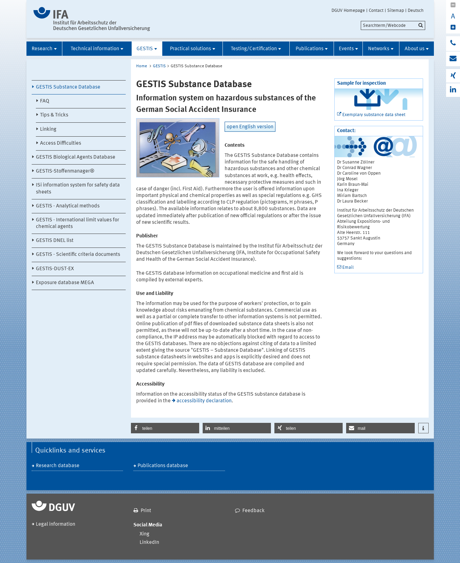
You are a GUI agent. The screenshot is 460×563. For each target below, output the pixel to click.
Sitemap (395, 10)
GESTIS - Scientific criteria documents (78, 254)
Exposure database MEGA (65, 283)
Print (146, 510)
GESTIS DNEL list (54, 240)
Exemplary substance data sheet (373, 115)
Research (42, 49)
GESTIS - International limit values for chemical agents (77, 223)
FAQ (44, 101)
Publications (309, 49)
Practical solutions (190, 49)
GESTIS (145, 49)
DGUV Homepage (348, 10)
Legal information (55, 524)
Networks (378, 49)
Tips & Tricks (54, 115)
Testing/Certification (254, 49)
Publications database (163, 466)
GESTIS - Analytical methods (68, 206)
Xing (144, 534)
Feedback (253, 510)
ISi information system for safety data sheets (78, 189)
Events (346, 49)
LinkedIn (149, 542)
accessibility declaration (204, 401)
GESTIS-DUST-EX (55, 269)
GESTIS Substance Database (68, 87)
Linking (48, 129)
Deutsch (415, 10)
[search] (393, 25)
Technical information (95, 49)
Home (141, 66)
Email (348, 267)
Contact (376, 10)
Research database (57, 466)
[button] (165, 428)
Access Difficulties (60, 143)
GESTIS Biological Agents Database (75, 157)
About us (414, 49)
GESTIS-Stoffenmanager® (65, 171)
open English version (250, 127)
